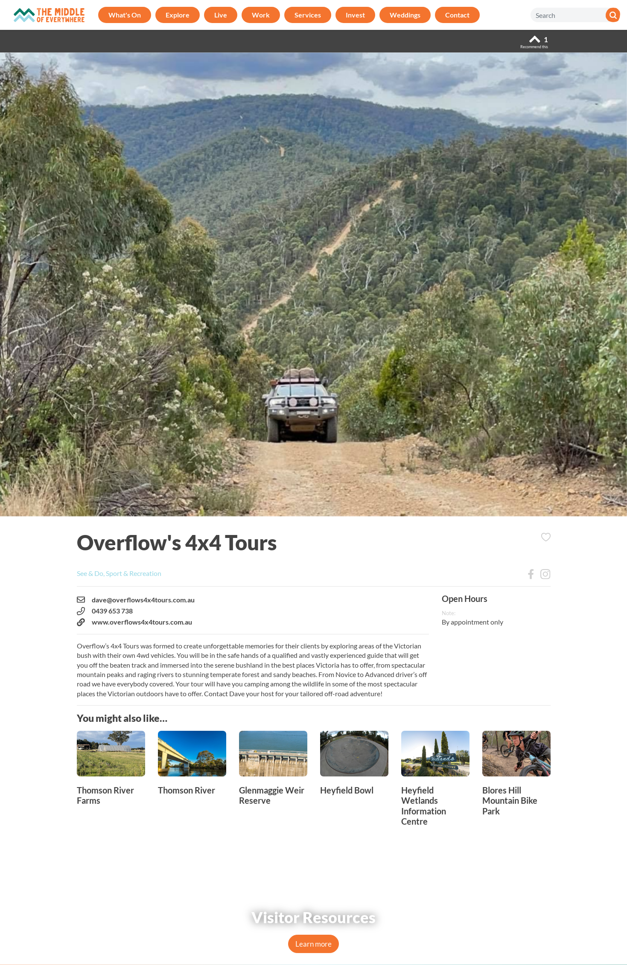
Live (220, 15)
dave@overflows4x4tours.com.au (136, 600)
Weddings (405, 15)
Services (308, 15)
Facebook (531, 574)
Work (261, 15)
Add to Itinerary (546, 537)
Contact (457, 15)
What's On (124, 15)
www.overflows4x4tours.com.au (134, 622)
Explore (178, 15)
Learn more (313, 943)
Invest (355, 15)
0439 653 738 (105, 611)
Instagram (545, 574)
